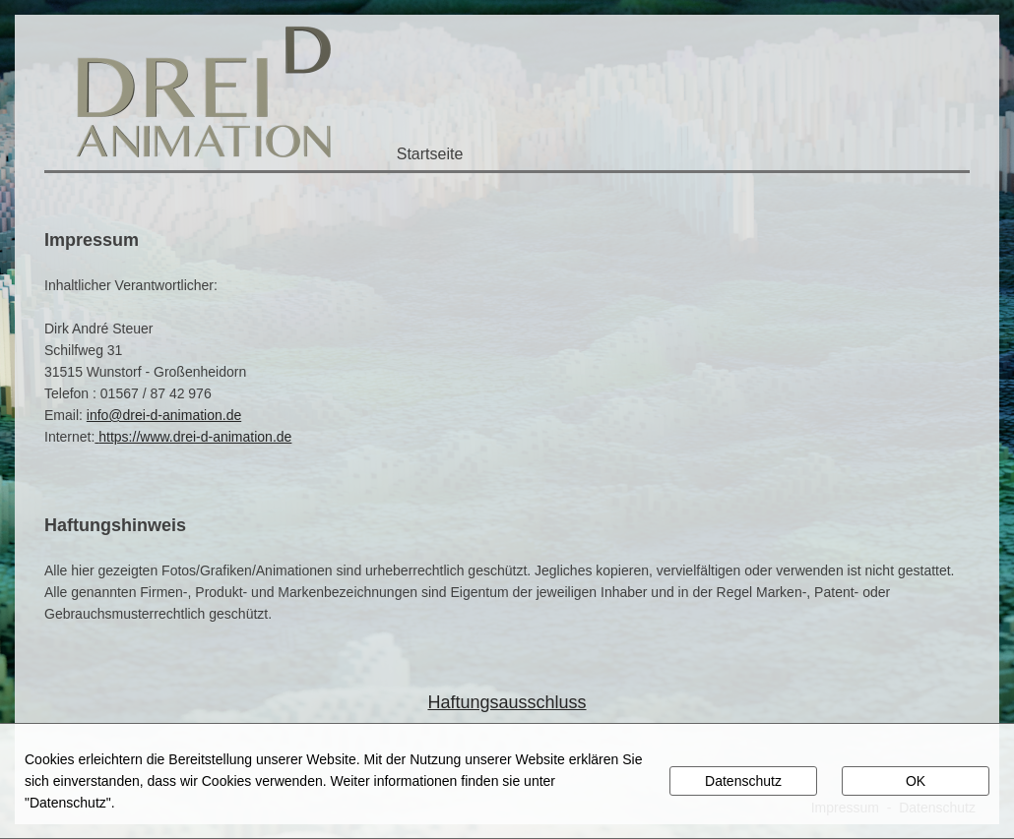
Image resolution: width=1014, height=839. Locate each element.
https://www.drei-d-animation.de (194, 437)
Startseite (430, 154)
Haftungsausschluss (506, 702)
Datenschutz (743, 781)
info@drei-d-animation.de (164, 415)
